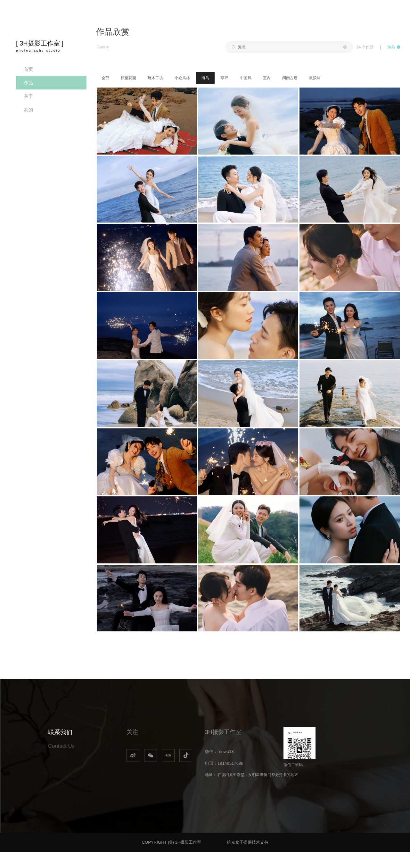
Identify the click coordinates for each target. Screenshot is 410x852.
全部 (105, 78)
